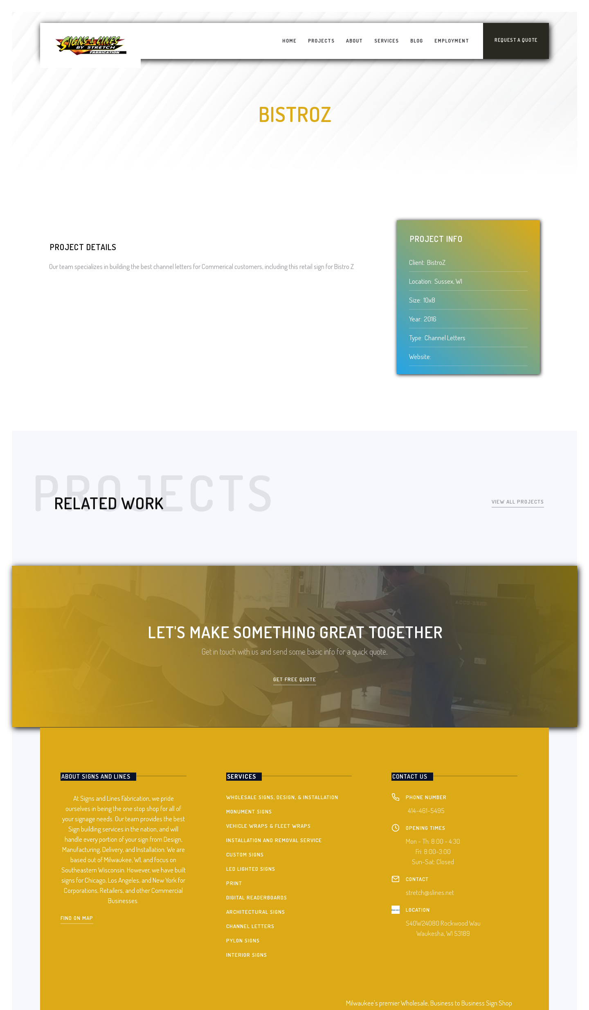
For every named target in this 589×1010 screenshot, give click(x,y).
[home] (90, 45)
